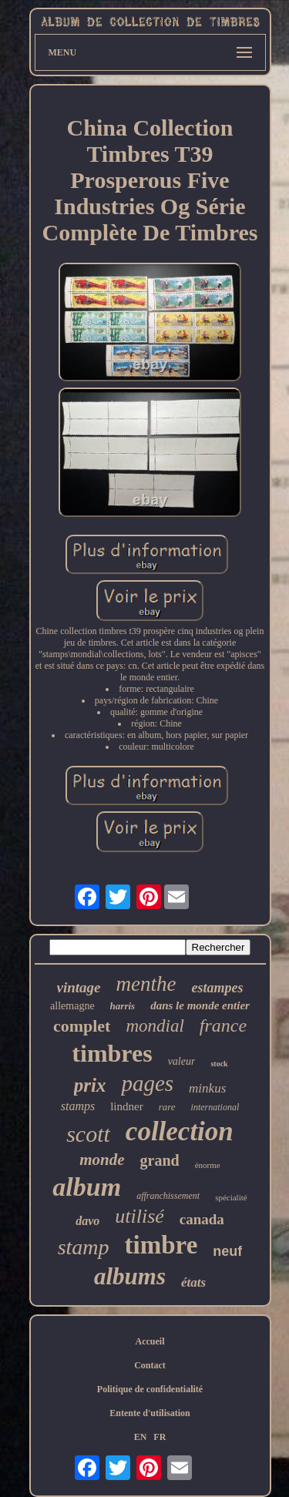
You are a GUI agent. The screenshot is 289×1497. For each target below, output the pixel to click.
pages (147, 1083)
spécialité (231, 1197)
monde (101, 1159)
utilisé (139, 1216)
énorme (207, 1165)
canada (202, 1219)
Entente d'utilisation (149, 1413)
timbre (161, 1245)
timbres (112, 1053)
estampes (217, 987)
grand (160, 1160)
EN (140, 1437)
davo (87, 1220)
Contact (150, 1365)
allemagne (72, 1006)
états (193, 1282)
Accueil (150, 1341)
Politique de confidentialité (150, 1389)
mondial (154, 1025)
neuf (227, 1251)
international (215, 1107)
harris (123, 1006)
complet (82, 1025)
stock (218, 1063)
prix (90, 1085)
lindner (126, 1106)
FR (159, 1437)
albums (130, 1276)
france (223, 1025)
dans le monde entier (200, 1005)
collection (180, 1131)
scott (88, 1133)
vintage (79, 987)
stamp (83, 1247)
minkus (207, 1088)
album (86, 1187)
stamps (78, 1106)
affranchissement (168, 1195)
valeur (182, 1061)
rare (167, 1107)
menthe (146, 983)
